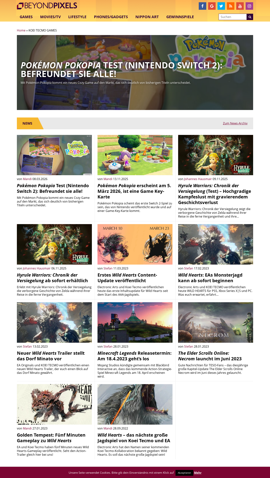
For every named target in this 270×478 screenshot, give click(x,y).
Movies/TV (50, 16)
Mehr (198, 472)
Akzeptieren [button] (184, 472)
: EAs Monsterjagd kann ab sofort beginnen (210, 278)
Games (26, 16)
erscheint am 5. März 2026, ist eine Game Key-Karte (134, 191)
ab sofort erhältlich (52, 278)
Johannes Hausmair (198, 179)
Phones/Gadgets (111, 16)
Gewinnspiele (180, 16)
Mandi (27, 179)
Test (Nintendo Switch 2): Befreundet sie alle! (53, 188)
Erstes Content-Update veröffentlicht (127, 278)
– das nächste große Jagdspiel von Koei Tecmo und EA (134, 438)
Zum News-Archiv (235, 123)
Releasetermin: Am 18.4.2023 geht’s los (135, 356)
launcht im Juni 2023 (210, 356)
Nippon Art (147, 16)
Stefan (108, 268)
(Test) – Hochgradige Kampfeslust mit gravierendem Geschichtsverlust (214, 193)
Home (21, 30)
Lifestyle (77, 16)
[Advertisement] (215, 410)
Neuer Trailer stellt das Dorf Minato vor (51, 356)
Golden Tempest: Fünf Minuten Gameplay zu (51, 438)
